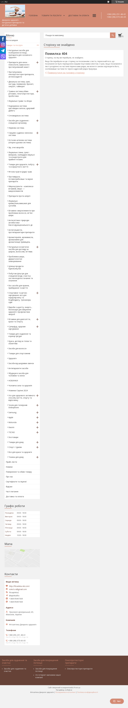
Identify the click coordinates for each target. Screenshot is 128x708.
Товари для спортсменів (19, 353)
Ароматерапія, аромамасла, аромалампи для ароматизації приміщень (20, 239)
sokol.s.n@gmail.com (18, 589)
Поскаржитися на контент (65, 692)
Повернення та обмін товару (19, 472)
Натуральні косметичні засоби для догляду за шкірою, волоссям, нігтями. (20, 249)
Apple (10, 417)
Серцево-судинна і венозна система (20, 134)
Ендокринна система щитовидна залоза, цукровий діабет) (21, 108)
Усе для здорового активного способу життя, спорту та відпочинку (21, 397)
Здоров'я (12, 358)
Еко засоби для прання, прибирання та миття (18, 286)
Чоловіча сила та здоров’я (20, 385)
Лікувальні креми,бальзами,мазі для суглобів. (19, 203)
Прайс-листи (11, 462)
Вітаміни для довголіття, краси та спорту (19, 320)
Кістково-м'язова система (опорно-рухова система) (20, 141)
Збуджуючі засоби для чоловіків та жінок (18, 374)
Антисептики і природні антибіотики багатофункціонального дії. (20, 222)
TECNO (11, 432)
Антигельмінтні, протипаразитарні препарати (21, 231)
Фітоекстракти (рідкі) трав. (20, 171)
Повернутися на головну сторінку (66, 72)
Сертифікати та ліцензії (16, 481)
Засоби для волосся (17, 348)
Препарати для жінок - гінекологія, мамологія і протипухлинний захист (19, 64)
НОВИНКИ (13, 380)
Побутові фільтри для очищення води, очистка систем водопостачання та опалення (20, 277)
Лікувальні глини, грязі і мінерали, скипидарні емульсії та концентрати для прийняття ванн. (21, 156)
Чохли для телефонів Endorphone (17, 406)
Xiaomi (11, 427)
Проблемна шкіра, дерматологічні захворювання (16, 258)
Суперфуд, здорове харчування (17, 327)
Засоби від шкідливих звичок (21, 363)
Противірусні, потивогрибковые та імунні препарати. (20, 179)
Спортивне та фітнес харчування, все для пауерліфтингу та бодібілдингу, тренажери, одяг (19, 297)
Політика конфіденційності (87, 692)
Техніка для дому (16, 457)
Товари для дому (16, 442)
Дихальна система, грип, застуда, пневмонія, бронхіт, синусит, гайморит (21, 84)
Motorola (12, 422)
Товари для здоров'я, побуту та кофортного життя (21, 165)
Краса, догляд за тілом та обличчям (19, 342)
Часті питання (12, 491)
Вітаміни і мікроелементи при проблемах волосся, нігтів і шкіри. (21, 213)
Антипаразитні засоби (18, 368)
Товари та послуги (51, 15)
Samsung (12, 412)
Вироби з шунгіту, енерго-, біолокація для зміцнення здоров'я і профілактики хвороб (20, 310)
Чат (117, 701)
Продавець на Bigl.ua (64, 690)
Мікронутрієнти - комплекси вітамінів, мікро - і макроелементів (20, 188)
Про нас (9, 476)
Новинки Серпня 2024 (18, 390)
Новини (9, 467)
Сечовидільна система (18, 115)
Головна (33, 15)
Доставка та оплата (78, 15)
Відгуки (9, 486)
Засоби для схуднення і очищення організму (18, 121)
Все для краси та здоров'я (20, 452)
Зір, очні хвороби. (16, 147)
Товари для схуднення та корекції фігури (19, 335)
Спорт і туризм (15, 447)
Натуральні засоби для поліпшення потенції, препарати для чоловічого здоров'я (20, 54)
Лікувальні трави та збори (20, 101)
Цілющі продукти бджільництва (16, 267)
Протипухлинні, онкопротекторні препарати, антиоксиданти (21, 74)
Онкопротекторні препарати (79, 668)
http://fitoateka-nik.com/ (19, 586)
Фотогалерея (12, 40)
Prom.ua (77, 687)
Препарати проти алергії (19, 196)
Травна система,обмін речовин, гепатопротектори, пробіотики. (21, 93)
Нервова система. (16, 128)
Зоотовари (13, 437)
